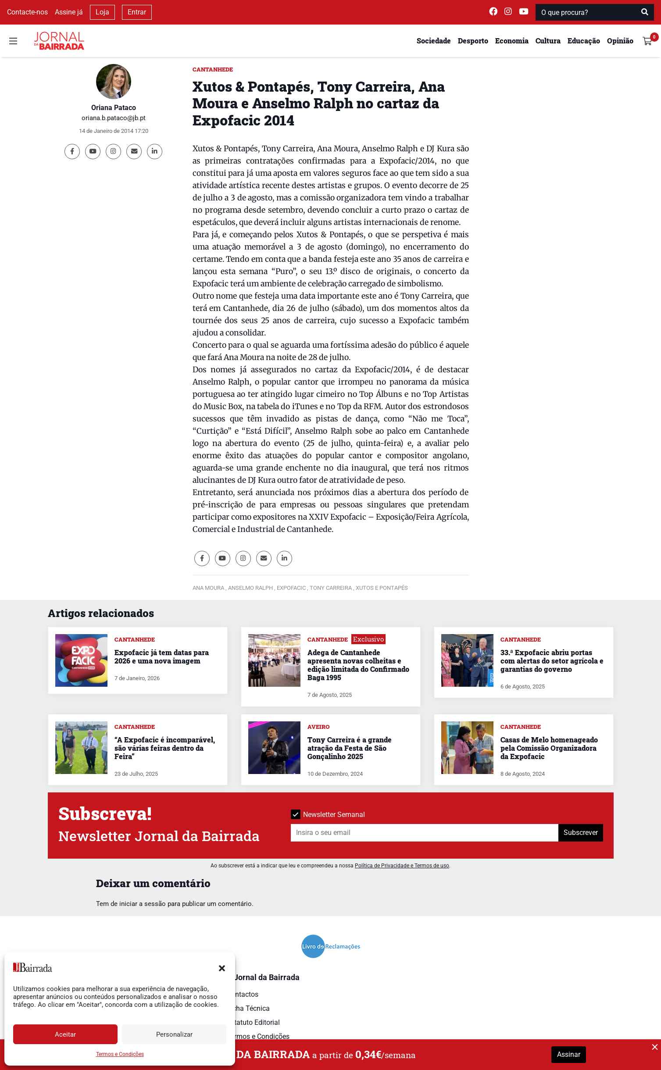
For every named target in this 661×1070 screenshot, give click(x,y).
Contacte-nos (27, 12)
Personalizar (174, 1034)
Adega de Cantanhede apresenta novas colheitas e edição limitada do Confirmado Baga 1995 (358, 665)
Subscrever (581, 832)
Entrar (137, 12)
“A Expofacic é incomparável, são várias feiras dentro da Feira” (164, 748)
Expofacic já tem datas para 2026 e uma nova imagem (161, 656)
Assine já (69, 12)
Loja (102, 12)
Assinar (568, 1054)
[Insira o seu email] (425, 833)
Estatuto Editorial (253, 1022)
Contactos (242, 994)
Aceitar (65, 1034)
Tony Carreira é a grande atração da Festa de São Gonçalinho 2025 (349, 748)
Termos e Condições (120, 1054)
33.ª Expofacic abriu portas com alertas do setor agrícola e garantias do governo (552, 661)
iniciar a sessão (142, 904)
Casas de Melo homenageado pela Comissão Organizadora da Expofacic (549, 748)
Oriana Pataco (113, 107)
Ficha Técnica (248, 1008)
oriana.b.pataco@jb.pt (114, 118)
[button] (222, 967)
